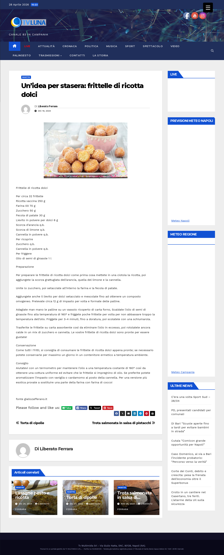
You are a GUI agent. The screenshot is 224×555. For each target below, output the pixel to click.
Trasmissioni (49, 55)
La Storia (100, 55)
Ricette (26, 77)
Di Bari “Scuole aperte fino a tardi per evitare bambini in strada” (190, 427)
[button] (212, 50)
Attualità (46, 46)
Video (175, 46)
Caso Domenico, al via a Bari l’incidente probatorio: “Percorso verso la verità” (191, 457)
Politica (91, 46)
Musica (111, 46)
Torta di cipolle (30, 423)
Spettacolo (153, 46)
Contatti (77, 55)
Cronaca (69, 46)
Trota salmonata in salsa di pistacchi (123, 423)
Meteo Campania (182, 372)
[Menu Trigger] (208, 7)
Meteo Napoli (180, 220)
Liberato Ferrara (48, 106)
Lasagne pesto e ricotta (32, 495)
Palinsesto (22, 55)
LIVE (27, 46)
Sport (130, 46)
